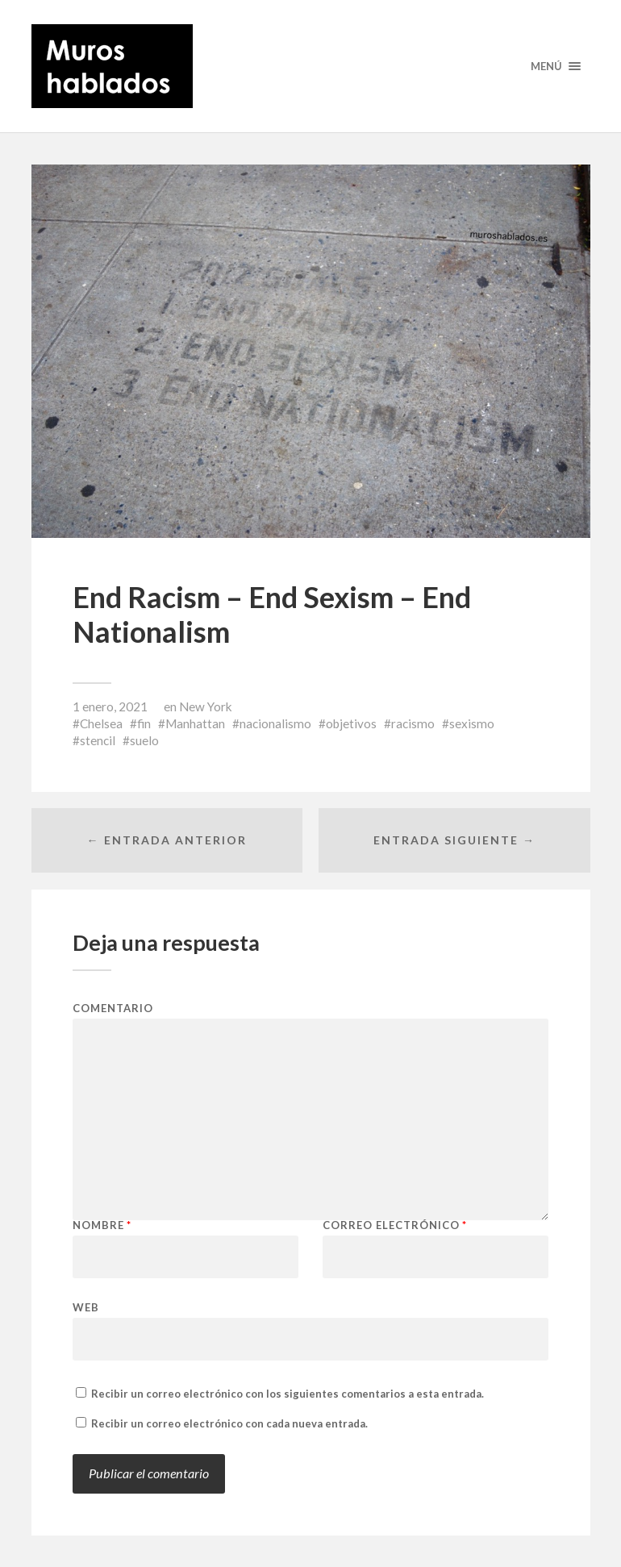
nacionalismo (275, 723)
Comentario (113, 1008)
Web (86, 1307)
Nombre (102, 1225)
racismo (413, 723)
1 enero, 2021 (110, 706)
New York (205, 706)
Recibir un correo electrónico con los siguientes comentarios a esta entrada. (287, 1393)
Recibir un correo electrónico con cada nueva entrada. (229, 1423)
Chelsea (101, 723)
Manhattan (195, 723)
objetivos (351, 723)
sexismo (471, 723)
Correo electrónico (395, 1225)
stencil (97, 740)
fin (144, 723)
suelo (144, 740)
